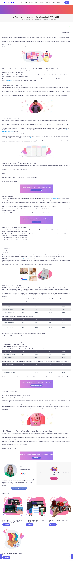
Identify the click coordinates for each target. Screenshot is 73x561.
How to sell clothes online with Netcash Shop (12, 554)
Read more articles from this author (19, 488)
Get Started (28, 19)
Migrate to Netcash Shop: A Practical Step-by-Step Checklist (35, 521)
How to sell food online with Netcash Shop (58, 521)
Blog (22, 19)
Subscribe (54, 478)
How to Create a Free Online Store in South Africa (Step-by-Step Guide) (12, 521)
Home (18, 19)
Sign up (67, 2)
